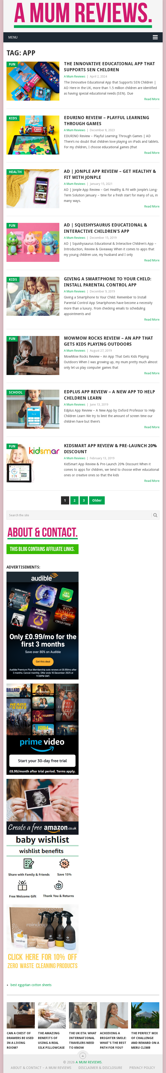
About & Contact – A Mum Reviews (41, 1068)
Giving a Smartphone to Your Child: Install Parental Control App (107, 281)
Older (97, 500)
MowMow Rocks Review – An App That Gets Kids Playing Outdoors (108, 341)
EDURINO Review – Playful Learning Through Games (106, 120)
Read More (152, 99)
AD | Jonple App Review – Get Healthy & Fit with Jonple (110, 174)
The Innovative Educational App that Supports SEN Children (109, 66)
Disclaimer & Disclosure (100, 1068)
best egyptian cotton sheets (31, 985)
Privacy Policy (142, 1068)
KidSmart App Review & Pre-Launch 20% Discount (110, 448)
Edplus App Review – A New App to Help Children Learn (109, 394)
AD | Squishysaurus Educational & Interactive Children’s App (105, 227)
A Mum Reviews (74, 76)
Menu (13, 37)
